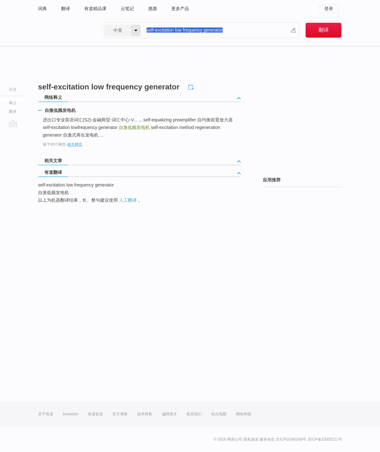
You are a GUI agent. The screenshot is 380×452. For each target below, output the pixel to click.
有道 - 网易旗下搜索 (64, 30)
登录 (328, 8)
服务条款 (267, 439)
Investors (70, 414)
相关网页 (74, 144)
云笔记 (127, 8)
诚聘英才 (169, 414)
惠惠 (152, 8)
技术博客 (144, 414)
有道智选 (95, 414)
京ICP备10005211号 (324, 439)
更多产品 (180, 8)
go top (13, 123)
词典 (42, 8)
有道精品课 (95, 8)
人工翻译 (128, 200)
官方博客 (120, 414)
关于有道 (45, 414)
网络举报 (243, 414)
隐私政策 (251, 439)
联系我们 (194, 414)
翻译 (65, 8)
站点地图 (218, 414)
